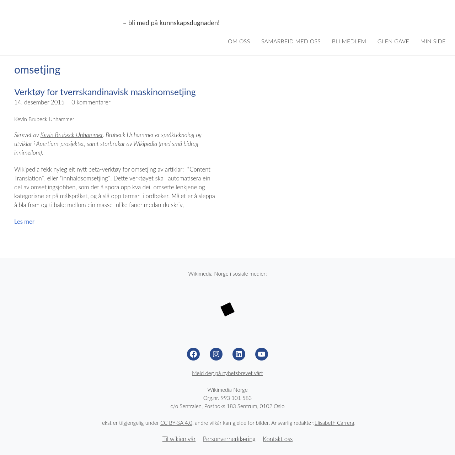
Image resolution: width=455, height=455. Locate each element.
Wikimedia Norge (65, 23)
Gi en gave (393, 41)
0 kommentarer (91, 102)
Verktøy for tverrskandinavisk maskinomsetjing (105, 91)
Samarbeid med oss (291, 41)
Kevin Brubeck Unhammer (72, 135)
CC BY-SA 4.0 (176, 422)
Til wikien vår (179, 439)
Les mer (24, 221)
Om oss (239, 41)
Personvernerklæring (229, 439)
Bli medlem (349, 41)
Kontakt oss (278, 439)
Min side (433, 41)
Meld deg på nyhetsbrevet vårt (227, 373)
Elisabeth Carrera (334, 422)
